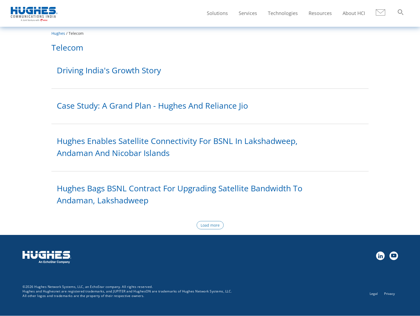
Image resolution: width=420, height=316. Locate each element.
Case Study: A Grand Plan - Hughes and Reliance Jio (152, 105)
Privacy (389, 293)
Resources (320, 13)
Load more (210, 225)
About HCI (354, 13)
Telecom (67, 47)
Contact (380, 13)
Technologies (283, 13)
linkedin (380, 256)
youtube (393, 256)
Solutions (217, 13)
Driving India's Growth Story (109, 70)
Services (248, 13)
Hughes (58, 33)
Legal (374, 293)
